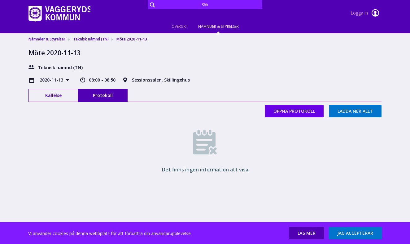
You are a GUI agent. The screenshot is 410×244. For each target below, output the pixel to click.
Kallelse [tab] (53, 95)
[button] (306, 233)
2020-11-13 (52, 80)
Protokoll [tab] (103, 95)
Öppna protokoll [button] (294, 111)
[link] (59, 13)
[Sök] (205, 4)
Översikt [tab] (180, 26)
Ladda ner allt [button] (355, 111)
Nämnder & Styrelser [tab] (218, 26)
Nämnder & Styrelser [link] (46, 39)
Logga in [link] (366, 13)
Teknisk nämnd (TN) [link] (91, 39)
